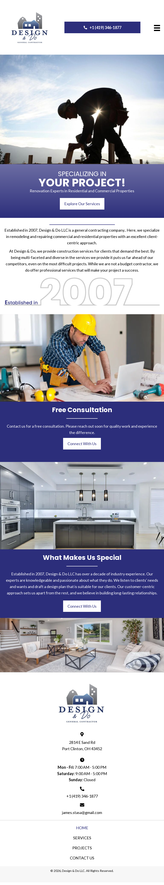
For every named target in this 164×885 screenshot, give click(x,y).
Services (82, 837)
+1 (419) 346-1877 (82, 796)
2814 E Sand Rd (82, 742)
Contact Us (82, 858)
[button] (102, 27)
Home (82, 827)
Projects (82, 847)
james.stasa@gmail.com (82, 812)
